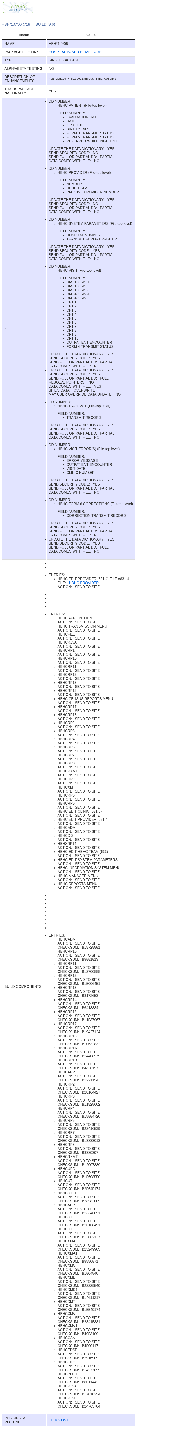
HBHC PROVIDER (84, 583)
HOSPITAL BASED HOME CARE (75, 52)
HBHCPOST (59, 1420)
